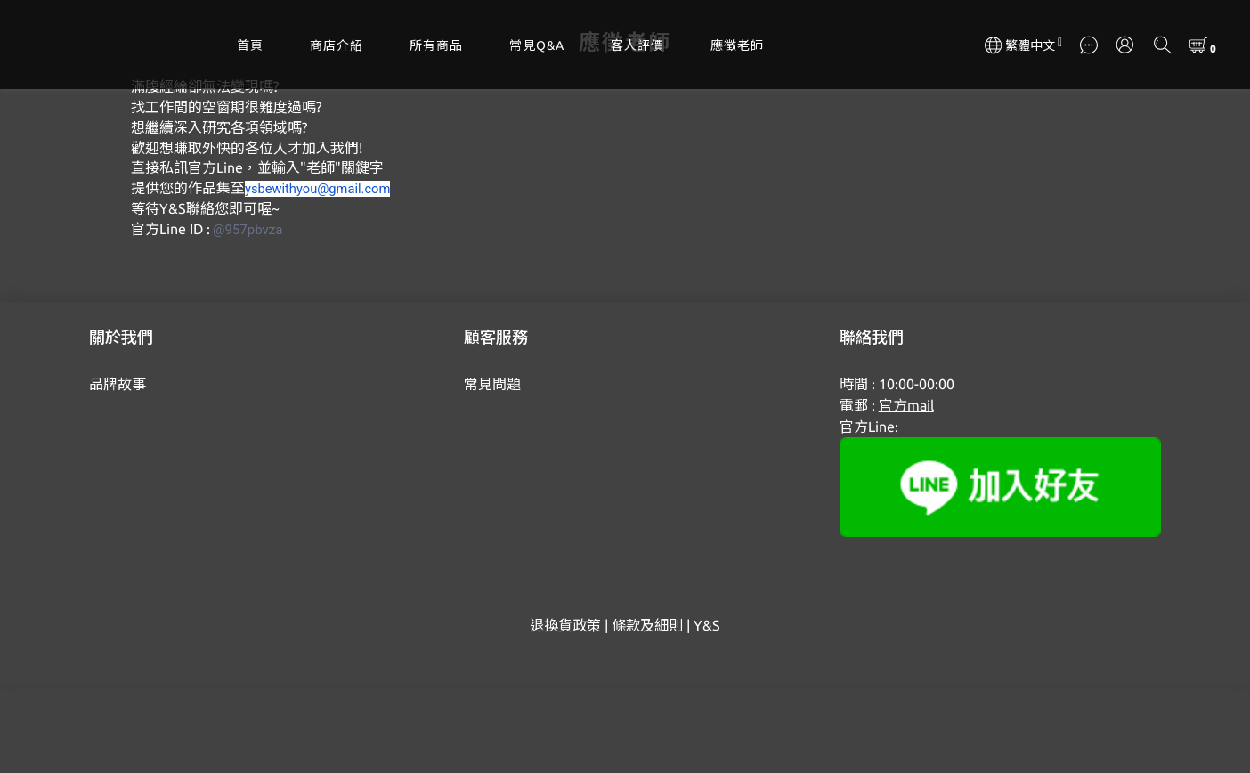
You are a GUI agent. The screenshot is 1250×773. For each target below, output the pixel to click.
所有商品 (436, 45)
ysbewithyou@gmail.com (317, 278)
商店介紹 (336, 45)
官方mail (906, 494)
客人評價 (637, 45)
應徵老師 (737, 45)
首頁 (250, 45)
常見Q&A (536, 45)
